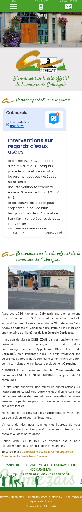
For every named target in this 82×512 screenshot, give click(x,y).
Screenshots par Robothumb (41, 506)
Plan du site (46, 501)
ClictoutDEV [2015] (59, 496)
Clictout (20, 496)
